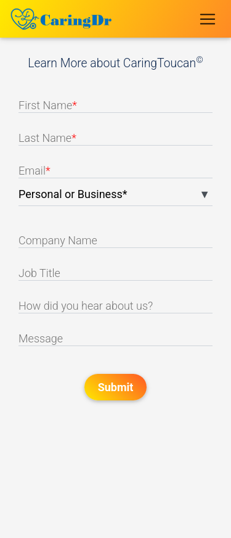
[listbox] (115, 197)
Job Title (39, 273)
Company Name (57, 240)
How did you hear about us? (85, 305)
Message (40, 338)
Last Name (47, 137)
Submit (116, 387)
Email (34, 170)
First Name (47, 105)
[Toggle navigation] (207, 19)
